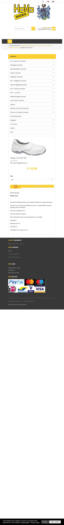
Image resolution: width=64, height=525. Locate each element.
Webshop (32, 45)
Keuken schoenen (41, 45)
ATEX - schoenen (15, 92)
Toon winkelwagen (54, 28)
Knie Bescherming (15, 116)
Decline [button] (45, 522)
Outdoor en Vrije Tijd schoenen (19, 108)
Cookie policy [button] (25, 522)
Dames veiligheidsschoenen (18, 85)
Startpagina (24, 45)
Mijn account (43, 1)
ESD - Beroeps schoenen (17, 89)
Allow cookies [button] (55, 522)
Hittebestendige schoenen (18, 96)
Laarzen (12, 104)
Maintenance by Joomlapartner (17, 304)
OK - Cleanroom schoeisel (18, 61)
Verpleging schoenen (16, 65)
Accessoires (13, 124)
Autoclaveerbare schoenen (18, 69)
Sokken (12, 128)
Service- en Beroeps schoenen (19, 112)
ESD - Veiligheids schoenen (18, 81)
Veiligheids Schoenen (16, 77)
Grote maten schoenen (17, 100)
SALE (11, 132)
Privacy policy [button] (35, 522)
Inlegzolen (13, 120)
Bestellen (37, 186)
